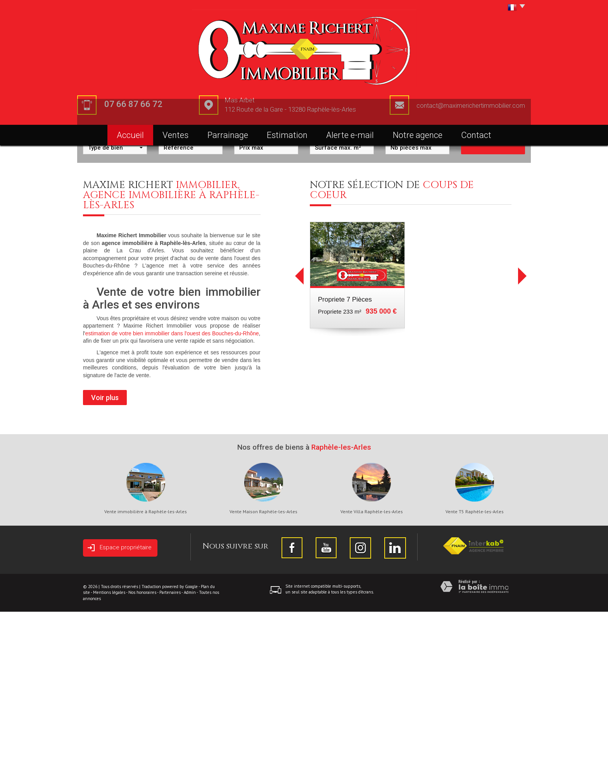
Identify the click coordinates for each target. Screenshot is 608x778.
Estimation (287, 135)
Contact (476, 135)
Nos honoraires (142, 758)
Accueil (130, 135)
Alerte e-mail (350, 135)
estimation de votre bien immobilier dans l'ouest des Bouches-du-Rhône (172, 500)
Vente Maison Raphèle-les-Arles (263, 678)
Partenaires (170, 758)
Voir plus (105, 564)
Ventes (175, 135)
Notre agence (417, 135)
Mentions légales (109, 758)
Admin (190, 758)
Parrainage (227, 135)
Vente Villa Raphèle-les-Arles (371, 678)
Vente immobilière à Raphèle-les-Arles (145, 678)
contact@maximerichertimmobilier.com (470, 105)
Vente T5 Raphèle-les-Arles (475, 678)
